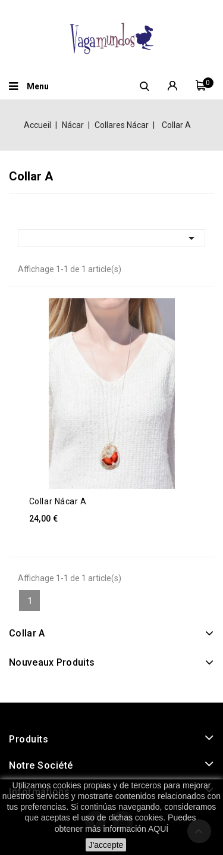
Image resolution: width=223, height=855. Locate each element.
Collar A (27, 633)
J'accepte (106, 845)
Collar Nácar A (58, 501)
